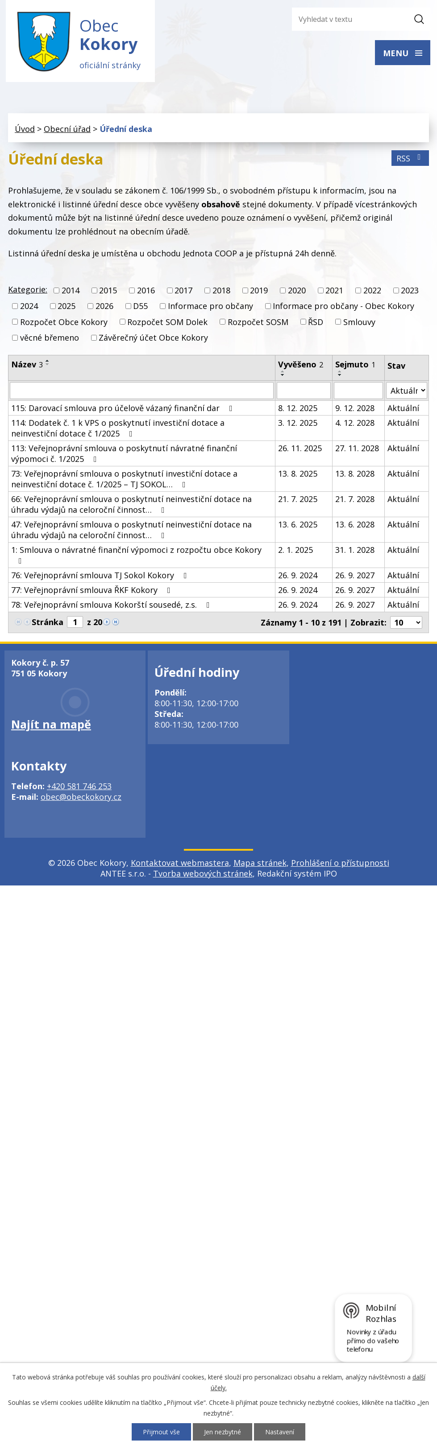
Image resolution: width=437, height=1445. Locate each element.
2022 (372, 291)
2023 (410, 291)
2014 (70, 291)
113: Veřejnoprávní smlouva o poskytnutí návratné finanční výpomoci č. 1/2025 (124, 454)
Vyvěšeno (300, 365)
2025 (66, 307)
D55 (140, 307)
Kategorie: (27, 290)
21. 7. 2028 (355, 499)
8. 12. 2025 (297, 408)
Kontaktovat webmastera (180, 863)
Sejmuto (355, 365)
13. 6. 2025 (297, 525)
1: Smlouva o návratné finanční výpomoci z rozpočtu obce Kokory (136, 555)
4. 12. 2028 (355, 423)
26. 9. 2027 (355, 576)
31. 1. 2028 (355, 550)
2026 (104, 307)
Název (27, 365)
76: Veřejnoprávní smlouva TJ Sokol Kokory (101, 576)
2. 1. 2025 (295, 550)
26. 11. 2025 (300, 449)
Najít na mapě (51, 725)
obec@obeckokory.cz (81, 797)
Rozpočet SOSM (258, 322)
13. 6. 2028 (355, 525)
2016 (146, 291)
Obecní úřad (67, 129)
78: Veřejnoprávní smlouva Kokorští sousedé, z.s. (112, 605)
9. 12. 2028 (355, 408)
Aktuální (403, 408)
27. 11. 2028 (357, 449)
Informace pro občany (210, 307)
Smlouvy (359, 322)
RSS (410, 159)
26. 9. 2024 (297, 576)
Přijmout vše (161, 1432)
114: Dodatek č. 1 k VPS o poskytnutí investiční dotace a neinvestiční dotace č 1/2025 (118, 429)
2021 (334, 291)
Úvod (25, 129)
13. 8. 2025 (297, 474)
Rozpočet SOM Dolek (167, 322)
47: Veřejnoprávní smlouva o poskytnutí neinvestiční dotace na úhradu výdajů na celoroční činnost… (131, 530)
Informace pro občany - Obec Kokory (343, 307)
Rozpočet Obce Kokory (64, 322)
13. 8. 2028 (355, 474)
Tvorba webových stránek (203, 874)
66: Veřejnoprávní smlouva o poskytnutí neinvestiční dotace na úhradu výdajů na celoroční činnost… (131, 505)
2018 (221, 291)
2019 (259, 291)
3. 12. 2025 (297, 423)
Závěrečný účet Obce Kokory (153, 338)
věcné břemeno (49, 338)
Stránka (47, 623)
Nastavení (279, 1432)
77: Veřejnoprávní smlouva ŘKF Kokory (92, 590)
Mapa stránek (260, 863)
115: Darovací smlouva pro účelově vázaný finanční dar (123, 408)
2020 (297, 291)
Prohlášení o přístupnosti (340, 863)
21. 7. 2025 (297, 499)
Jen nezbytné (222, 1432)
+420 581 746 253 (79, 787)
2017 (183, 291)
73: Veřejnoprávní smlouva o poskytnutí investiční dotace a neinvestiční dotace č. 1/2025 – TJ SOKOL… (124, 479)
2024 (29, 307)
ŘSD (315, 322)
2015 (108, 291)
